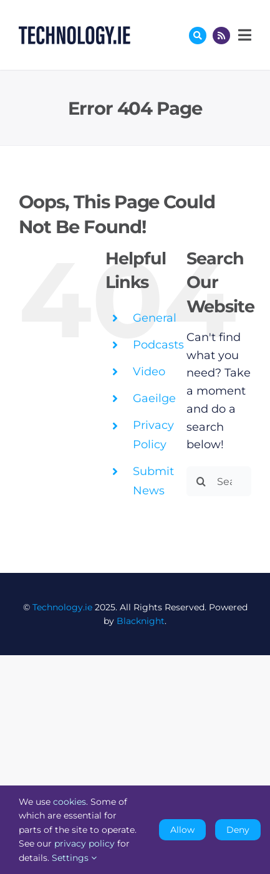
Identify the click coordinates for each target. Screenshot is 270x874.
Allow (182, 829)
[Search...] (218, 481)
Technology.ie (62, 607)
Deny (237, 829)
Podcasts (158, 345)
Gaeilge (154, 398)
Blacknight (141, 621)
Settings (74, 857)
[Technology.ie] (74, 32)
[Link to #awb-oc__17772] (197, 35)
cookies (69, 801)
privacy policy (84, 843)
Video (149, 371)
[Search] (201, 481)
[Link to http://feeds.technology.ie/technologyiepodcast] (221, 35)
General (154, 318)
